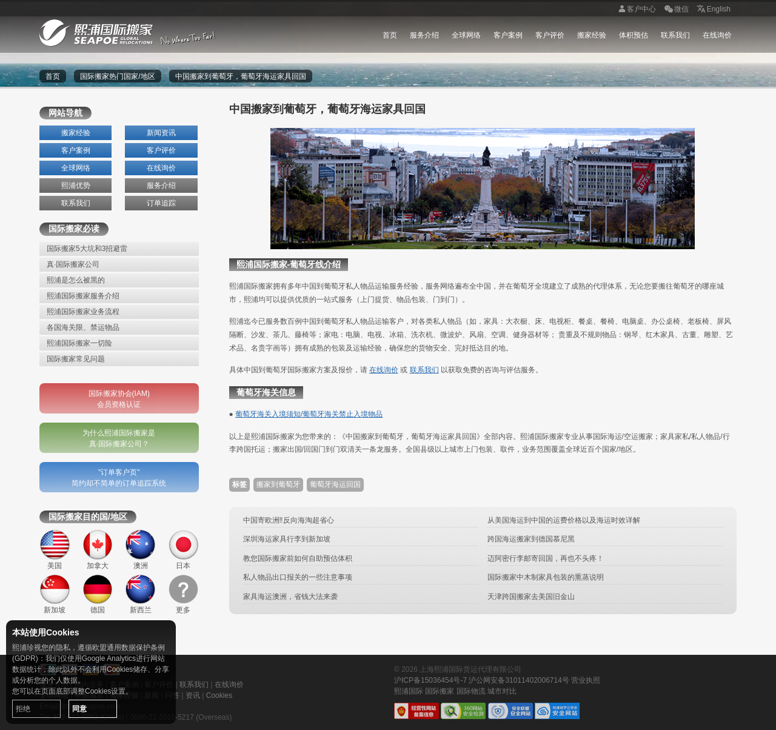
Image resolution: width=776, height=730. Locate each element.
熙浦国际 (408, 691)
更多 (183, 594)
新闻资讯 (161, 133)
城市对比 (502, 691)
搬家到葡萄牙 (278, 484)
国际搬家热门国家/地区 (117, 76)
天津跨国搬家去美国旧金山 (531, 596)
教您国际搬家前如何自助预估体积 (297, 558)
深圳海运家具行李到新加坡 (286, 539)
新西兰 (140, 594)
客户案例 (508, 35)
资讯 (193, 695)
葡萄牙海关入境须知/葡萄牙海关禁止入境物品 (309, 414)
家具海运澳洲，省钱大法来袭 (290, 596)
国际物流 (471, 691)
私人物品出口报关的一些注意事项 (297, 577)
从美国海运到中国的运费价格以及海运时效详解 (563, 520)
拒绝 (23, 709)
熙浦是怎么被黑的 (76, 280)
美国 (54, 549)
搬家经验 (591, 35)
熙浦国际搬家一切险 (79, 343)
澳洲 (140, 549)
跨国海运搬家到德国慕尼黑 (531, 539)
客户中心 (635, 10)
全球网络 (466, 35)
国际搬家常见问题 (76, 359)
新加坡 (54, 594)
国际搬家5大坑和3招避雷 (87, 248)
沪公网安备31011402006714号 (519, 680)
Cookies (219, 695)
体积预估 (633, 35)
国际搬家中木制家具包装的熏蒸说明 (545, 577)
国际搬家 (439, 691)
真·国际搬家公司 (73, 264)
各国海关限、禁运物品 (83, 327)
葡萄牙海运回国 (335, 484)
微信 (675, 10)
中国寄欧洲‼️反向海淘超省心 (288, 520)
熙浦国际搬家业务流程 (83, 311)
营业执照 (585, 680)
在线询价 (717, 35)
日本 (183, 549)
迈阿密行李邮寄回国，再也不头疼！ (545, 558)
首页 (390, 35)
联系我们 (675, 35)
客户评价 (549, 35)
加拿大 (97, 549)
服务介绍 (424, 35)
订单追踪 (161, 203)
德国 (97, 594)
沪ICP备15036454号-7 (430, 680)
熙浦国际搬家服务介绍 (83, 296)
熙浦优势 (75, 185)
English (713, 10)
